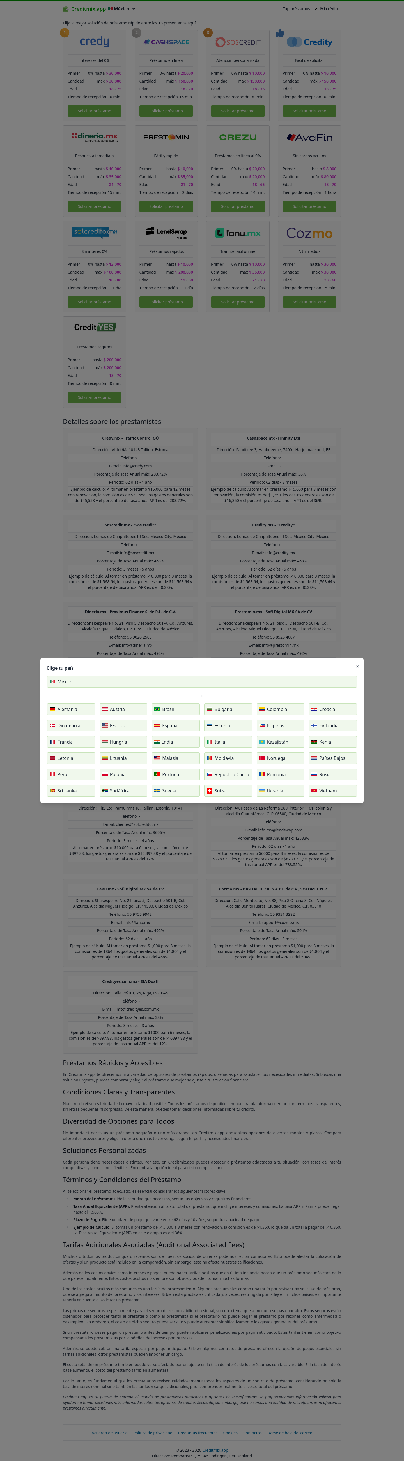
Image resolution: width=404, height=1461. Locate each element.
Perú (58, 774)
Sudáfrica (116, 791)
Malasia (166, 758)
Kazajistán (273, 742)
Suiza (216, 791)
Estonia (218, 725)
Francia (61, 742)
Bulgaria (219, 709)
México (61, 682)
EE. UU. (113, 725)
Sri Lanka (63, 791)
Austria (113, 709)
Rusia (321, 774)
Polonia (114, 774)
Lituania (114, 758)
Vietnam (324, 791)
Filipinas (271, 725)
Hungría (114, 742)
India (163, 742)
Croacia (323, 709)
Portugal (167, 774)
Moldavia (220, 758)
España (165, 725)
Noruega (272, 758)
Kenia (321, 742)
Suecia (165, 791)
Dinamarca (65, 725)
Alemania (63, 709)
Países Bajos (328, 758)
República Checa (228, 774)
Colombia (273, 709)
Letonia (61, 758)
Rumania (272, 774)
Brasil (164, 709)
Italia (216, 742)
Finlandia (324, 725)
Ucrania (271, 791)
